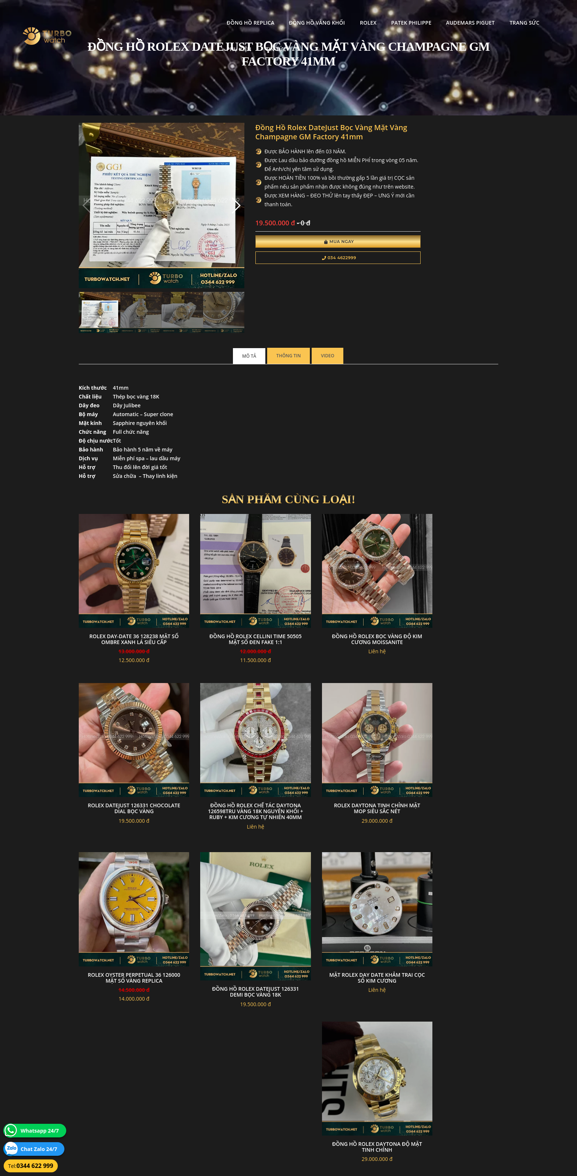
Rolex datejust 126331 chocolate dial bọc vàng (449, 595)
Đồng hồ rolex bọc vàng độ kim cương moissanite (342, 595)
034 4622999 (299, 269)
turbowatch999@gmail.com (120, 1110)
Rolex (307, 13)
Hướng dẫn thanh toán (245, 1092)
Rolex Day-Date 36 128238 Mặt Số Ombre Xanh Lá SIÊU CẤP (126, 595)
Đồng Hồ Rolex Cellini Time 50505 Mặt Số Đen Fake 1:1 (235, 595)
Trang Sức (463, 13)
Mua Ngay (299, 252)
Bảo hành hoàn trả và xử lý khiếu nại (344, 1083)
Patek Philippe (350, 13)
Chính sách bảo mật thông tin (252, 1083)
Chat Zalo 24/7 (39, 1149)
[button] (208, 194)
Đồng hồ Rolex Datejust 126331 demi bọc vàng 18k (450, 763)
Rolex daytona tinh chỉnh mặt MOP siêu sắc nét (235, 750)
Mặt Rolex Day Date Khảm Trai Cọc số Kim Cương (127, 918)
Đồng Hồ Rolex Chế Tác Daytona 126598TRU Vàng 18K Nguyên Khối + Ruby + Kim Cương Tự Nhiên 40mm (127, 756)
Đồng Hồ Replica (189, 13)
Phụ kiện (505, 13)
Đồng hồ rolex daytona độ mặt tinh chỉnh (234, 918)
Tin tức (542, 13)
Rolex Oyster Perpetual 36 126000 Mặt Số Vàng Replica (342, 750)
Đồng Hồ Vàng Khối (256, 13)
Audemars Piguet (409, 13)
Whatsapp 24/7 (40, 1130)
